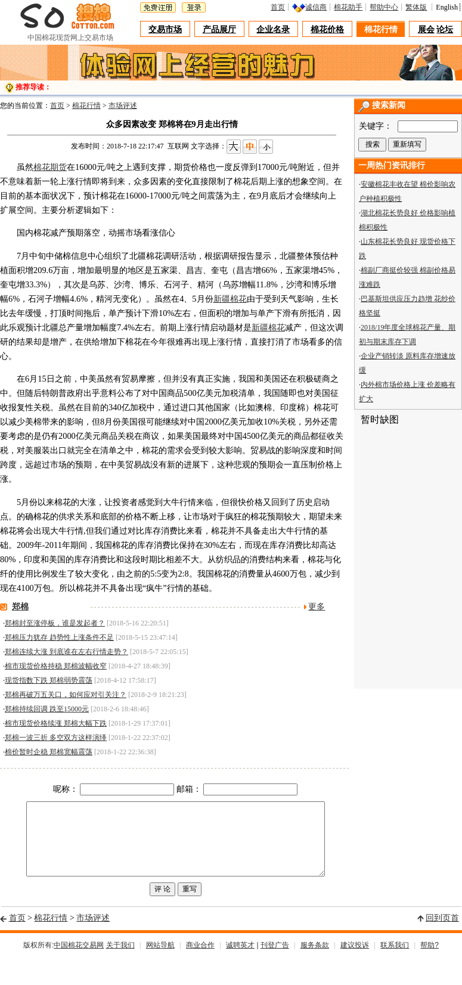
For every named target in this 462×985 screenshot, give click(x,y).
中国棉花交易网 (79, 959)
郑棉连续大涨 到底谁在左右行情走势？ (66, 652)
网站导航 (160, 959)
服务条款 (314, 959)
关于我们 (120, 959)
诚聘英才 (240, 959)
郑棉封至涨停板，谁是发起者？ (55, 623)
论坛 (444, 29)
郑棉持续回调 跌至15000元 (47, 709)
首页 (278, 7)
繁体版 (416, 7)
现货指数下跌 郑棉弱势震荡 (48, 680)
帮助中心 (384, 7)
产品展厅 (219, 29)
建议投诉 (354, 959)
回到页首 (442, 932)
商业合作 (200, 959)
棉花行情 (381, 29)
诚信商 (316, 7)
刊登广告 (275, 959)
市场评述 (122, 105)
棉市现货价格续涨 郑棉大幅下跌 (56, 723)
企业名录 (273, 29)
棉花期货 (50, 167)
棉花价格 (327, 29)
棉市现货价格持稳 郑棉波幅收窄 (56, 666)
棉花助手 (348, 7)
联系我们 (394, 959)
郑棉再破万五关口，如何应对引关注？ (65, 694)
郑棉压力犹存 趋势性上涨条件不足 (59, 637)
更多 (316, 606)
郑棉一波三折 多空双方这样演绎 (56, 737)
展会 (426, 29)
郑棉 (20, 606)
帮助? (429, 959)
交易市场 (165, 29)
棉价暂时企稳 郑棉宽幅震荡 (48, 752)
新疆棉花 (230, 298)
